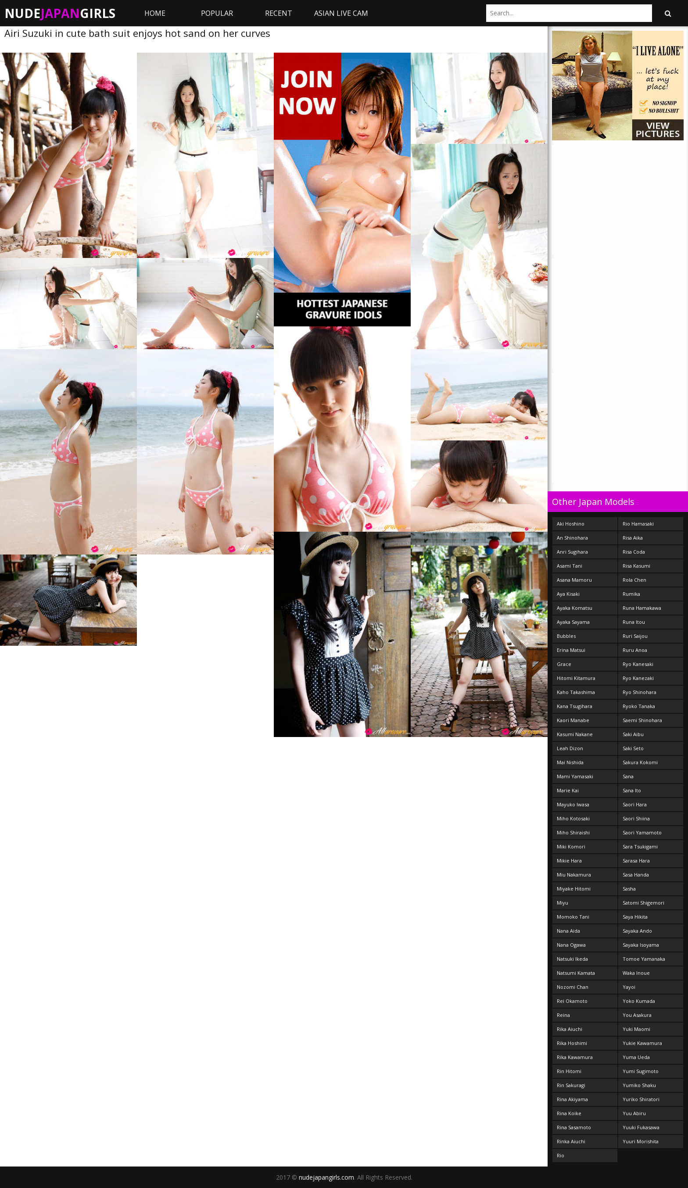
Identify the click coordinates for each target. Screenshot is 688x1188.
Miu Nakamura (574, 874)
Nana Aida (568, 930)
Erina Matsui (571, 650)
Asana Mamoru (574, 579)
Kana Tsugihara (574, 706)
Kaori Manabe (573, 720)
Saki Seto (633, 748)
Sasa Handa (636, 874)
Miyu (562, 902)
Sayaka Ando (637, 930)
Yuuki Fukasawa (641, 1127)
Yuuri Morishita (641, 1141)
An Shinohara (572, 537)
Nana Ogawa (571, 944)
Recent (278, 13)
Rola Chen (634, 579)
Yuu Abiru (634, 1113)
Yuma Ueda (636, 1057)
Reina (563, 1015)
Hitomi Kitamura (576, 678)
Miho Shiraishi (573, 832)
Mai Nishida (570, 762)
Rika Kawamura (575, 1057)
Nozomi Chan (572, 987)
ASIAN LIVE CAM (341, 13)
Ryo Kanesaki (638, 664)
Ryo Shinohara (639, 692)
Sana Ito (632, 790)
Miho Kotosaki (573, 818)
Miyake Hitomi (574, 888)
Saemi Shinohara (642, 720)
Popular (217, 13)
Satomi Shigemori (643, 902)
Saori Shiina (636, 818)
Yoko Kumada (639, 1001)
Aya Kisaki (568, 593)
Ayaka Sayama (573, 622)
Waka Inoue (636, 973)
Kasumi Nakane (575, 734)
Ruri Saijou (635, 636)
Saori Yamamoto (642, 832)
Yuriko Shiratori (641, 1099)
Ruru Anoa (635, 650)
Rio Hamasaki (638, 523)
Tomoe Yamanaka (644, 958)
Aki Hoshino (570, 523)
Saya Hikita (635, 916)
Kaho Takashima (576, 692)
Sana (628, 776)
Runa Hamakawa (642, 608)
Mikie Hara (569, 860)
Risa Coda (634, 551)
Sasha (629, 888)
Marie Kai (568, 790)
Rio (560, 1155)
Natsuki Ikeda (572, 958)
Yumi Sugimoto (641, 1071)
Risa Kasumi (636, 565)
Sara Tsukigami (640, 846)
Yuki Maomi (636, 1029)
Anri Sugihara (572, 551)
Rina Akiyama (572, 1099)
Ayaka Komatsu (574, 608)
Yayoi (629, 987)
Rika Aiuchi (569, 1029)
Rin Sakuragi (571, 1085)
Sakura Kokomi (640, 762)
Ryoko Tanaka (639, 706)
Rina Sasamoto (574, 1127)
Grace (564, 664)
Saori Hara (635, 804)
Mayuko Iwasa (573, 804)
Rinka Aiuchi (571, 1141)
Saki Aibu (633, 734)
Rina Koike (569, 1113)
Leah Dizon (570, 748)
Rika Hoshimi (572, 1043)
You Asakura (637, 1015)
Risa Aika (633, 537)
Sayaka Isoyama (641, 944)
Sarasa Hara (636, 860)
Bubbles (566, 636)
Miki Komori (571, 846)
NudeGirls (59, 13)
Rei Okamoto (572, 1001)
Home (154, 13)
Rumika (631, 593)
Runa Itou (634, 622)
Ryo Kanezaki (638, 678)
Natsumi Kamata (576, 973)
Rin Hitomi (569, 1071)
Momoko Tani (573, 916)
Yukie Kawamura (642, 1043)
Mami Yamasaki (575, 776)
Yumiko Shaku (639, 1085)
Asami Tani (569, 565)
